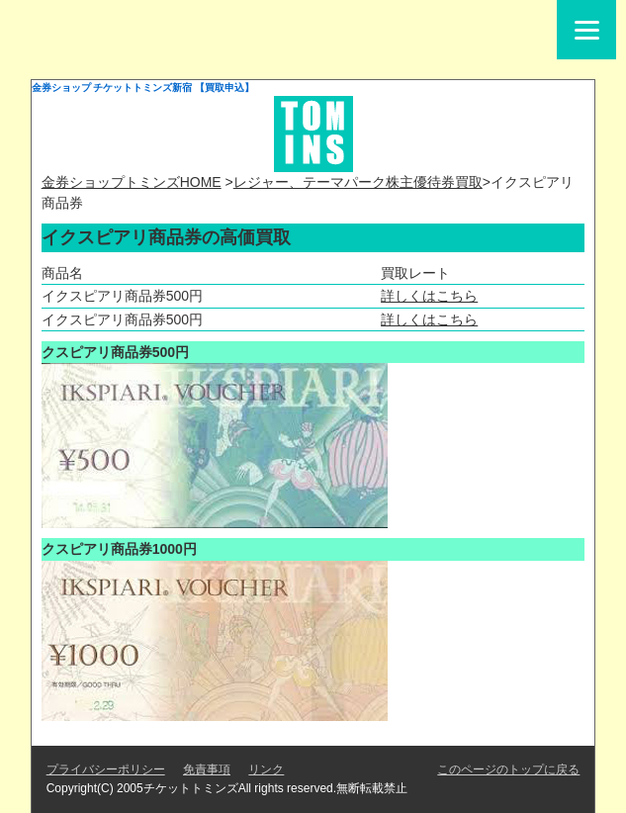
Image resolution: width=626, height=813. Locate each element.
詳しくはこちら (429, 296)
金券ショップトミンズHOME (132, 182)
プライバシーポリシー (105, 769)
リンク (266, 769)
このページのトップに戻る (508, 769)
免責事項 (206, 769)
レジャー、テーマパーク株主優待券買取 (358, 182)
